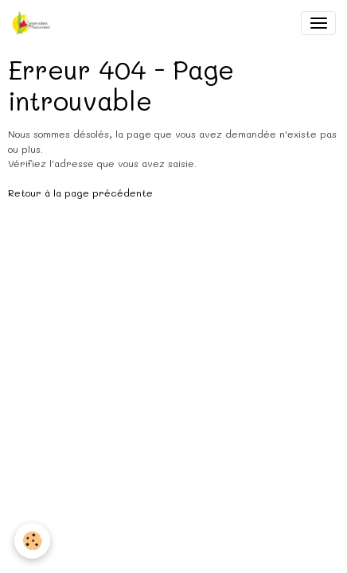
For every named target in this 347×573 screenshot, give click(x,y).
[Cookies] (32, 541)
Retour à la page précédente (80, 192)
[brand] (34, 23)
